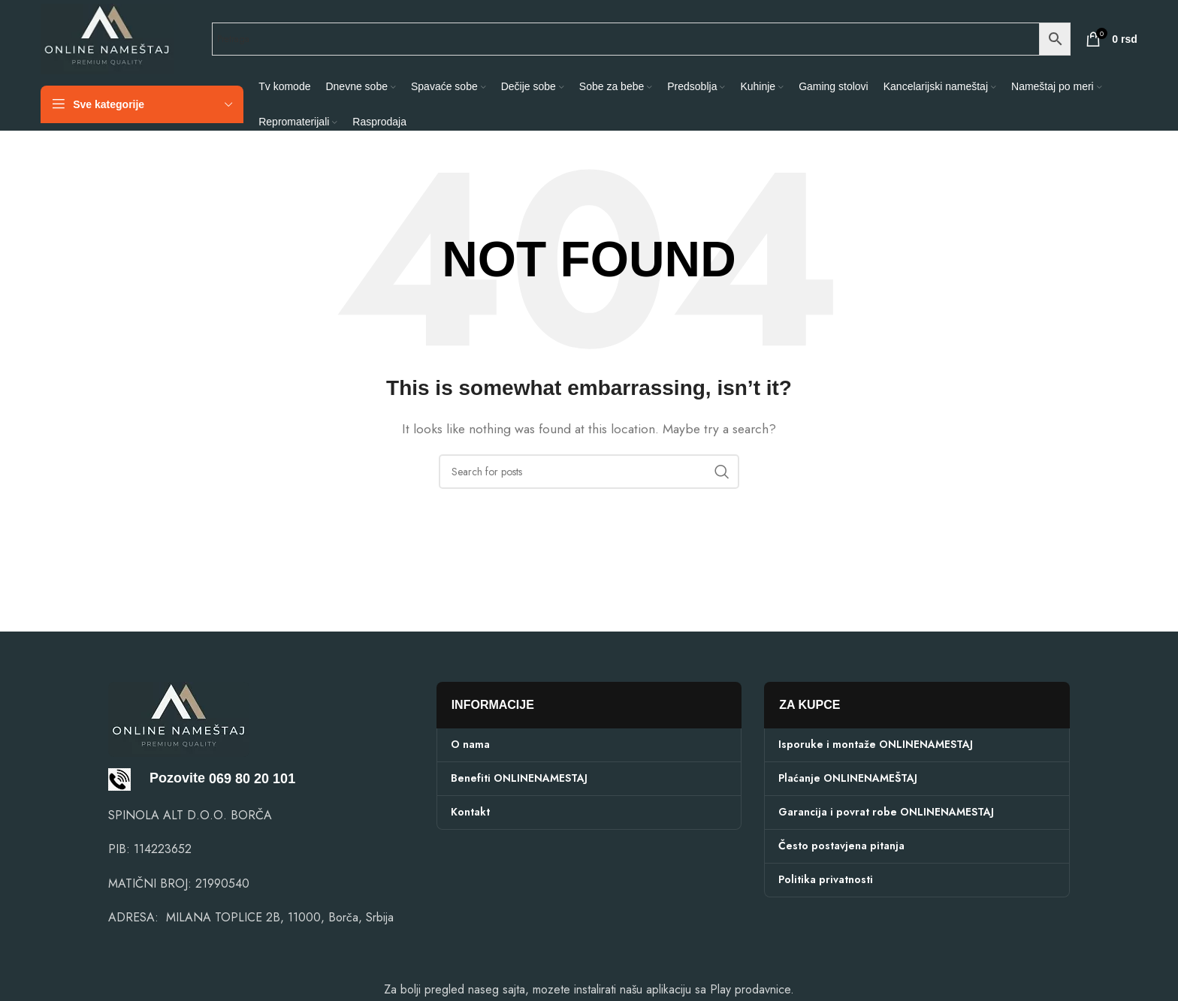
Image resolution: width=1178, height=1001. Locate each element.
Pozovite (156, 777)
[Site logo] (107, 38)
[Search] (589, 471)
